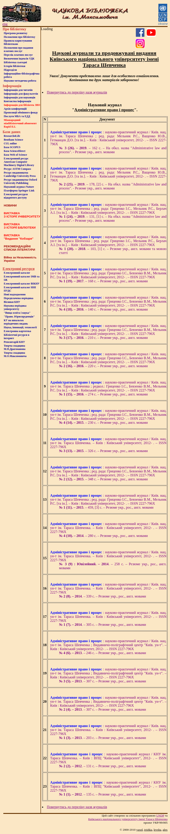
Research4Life (12, 135)
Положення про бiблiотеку (19, 36)
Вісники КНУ (12, 301)
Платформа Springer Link (19, 190)
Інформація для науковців (19, 97)
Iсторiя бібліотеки (14, 66)
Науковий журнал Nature (19, 186)
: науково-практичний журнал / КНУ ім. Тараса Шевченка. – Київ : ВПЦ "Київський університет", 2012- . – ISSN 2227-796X (108, 758)
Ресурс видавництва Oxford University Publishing (20, 181)
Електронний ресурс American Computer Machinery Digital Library (19, 162)
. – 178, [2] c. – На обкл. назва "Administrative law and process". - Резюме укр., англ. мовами (112, 186)
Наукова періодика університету (15, 307)
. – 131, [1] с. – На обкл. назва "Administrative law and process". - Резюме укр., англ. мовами (112, 218)
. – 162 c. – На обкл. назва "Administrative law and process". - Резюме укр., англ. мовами (112, 150)
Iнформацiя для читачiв (18, 90)
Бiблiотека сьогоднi (15, 62)
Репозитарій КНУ (14, 342)
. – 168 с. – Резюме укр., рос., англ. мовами (103, 281)
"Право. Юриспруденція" (19, 316)
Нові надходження (14, 294)
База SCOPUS (12, 147)
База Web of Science (15, 154)
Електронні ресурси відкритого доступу (16, 196)
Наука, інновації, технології (20, 327)
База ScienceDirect (14, 151)
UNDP (160, 815)
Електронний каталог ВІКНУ (22, 283)
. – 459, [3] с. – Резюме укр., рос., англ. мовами (106, 507)
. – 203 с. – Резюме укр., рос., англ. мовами (102, 738)
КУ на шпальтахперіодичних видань (16, 322)
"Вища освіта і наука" (17, 312)
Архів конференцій (15, 108)
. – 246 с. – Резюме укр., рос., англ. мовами (102, 653)
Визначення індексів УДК (19, 58)
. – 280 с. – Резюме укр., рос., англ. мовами (103, 536)
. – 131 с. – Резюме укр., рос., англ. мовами (102, 766)
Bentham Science (13, 139)
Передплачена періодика (18, 298)
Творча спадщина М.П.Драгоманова (14, 347)
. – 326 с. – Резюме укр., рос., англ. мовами (103, 451)
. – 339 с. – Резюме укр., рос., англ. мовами (102, 596)
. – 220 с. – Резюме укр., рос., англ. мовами (103, 366)
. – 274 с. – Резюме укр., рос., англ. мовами (103, 394)
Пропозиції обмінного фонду (21, 112)
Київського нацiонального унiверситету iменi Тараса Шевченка (128, 819)
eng (5, 24)
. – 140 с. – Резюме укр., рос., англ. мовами (103, 309)
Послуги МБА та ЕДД (17, 116)
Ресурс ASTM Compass (17, 168)
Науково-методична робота (20, 80)
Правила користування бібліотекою (18, 42)
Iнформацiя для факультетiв (21, 93)
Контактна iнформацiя (17, 101)
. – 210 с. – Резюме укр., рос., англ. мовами (103, 338)
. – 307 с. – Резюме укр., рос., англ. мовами (102, 681)
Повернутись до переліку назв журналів (77, 92)
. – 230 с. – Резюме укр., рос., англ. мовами (103, 422)
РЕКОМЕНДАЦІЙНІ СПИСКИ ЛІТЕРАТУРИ (19, 248)
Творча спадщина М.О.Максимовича (15, 354)
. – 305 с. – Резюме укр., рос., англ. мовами (102, 624)
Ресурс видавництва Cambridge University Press (20, 174)
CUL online (10, 143)
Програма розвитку (15, 33)
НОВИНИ (10, 205)
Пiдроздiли (10, 69)
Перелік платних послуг (18, 54)
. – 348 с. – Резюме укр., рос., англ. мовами (103, 479)
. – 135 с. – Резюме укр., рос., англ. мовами (102, 794)
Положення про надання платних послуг (18, 49)
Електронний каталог (17, 272)
